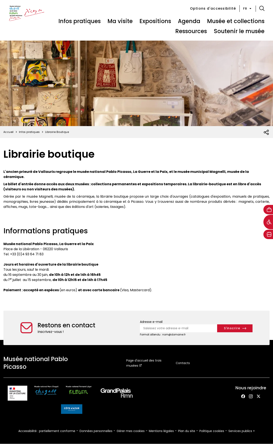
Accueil (8, 132)
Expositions (155, 21)
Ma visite (120, 21)
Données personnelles (96, 431)
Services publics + (241, 431)
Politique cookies (211, 431)
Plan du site (186, 431)
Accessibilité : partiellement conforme (46, 431)
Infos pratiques (79, 21)
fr (247, 8)
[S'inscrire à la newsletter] (235, 328)
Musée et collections (235, 21)
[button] (261, 8)
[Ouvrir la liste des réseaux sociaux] (266, 132)
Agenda (189, 21)
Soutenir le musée (239, 31)
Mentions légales (161, 431)
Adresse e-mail (151, 322)
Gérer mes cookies (131, 431)
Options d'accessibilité (213, 8)
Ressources (191, 31)
